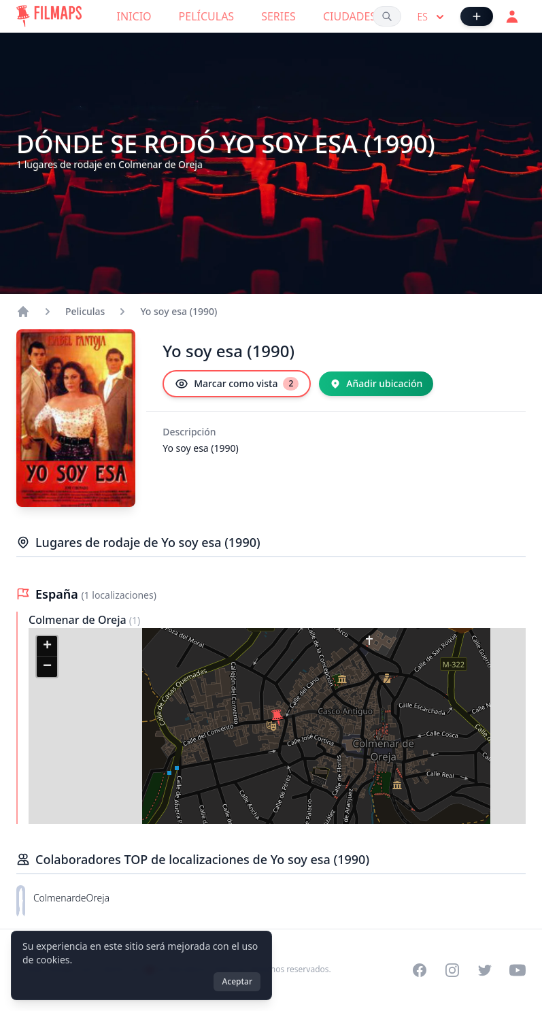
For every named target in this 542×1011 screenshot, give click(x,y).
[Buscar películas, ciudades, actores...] (387, 16)
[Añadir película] (476, 16)
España (58, 594)
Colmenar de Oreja (79, 619)
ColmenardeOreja (71, 897)
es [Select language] (432, 17)
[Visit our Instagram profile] (452, 970)
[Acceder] (512, 16)
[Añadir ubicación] (376, 383)
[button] (277, 718)
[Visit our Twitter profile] (485, 970)
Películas (207, 16)
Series (278, 16)
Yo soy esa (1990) (178, 311)
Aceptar (237, 981)
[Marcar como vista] (237, 383)
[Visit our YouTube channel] (517, 970)
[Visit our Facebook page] (419, 970)
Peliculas (85, 311)
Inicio (134, 16)
